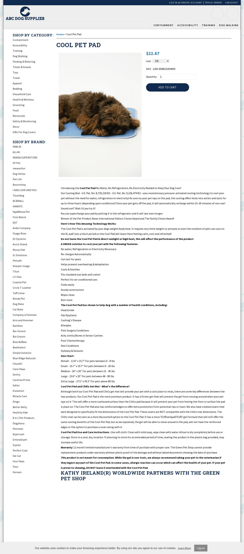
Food (15, 110)
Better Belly (20, 407)
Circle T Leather (22, 287)
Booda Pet (19, 298)
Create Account (191, 2)
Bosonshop (19, 184)
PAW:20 (17, 146)
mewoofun (19, 168)
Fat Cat (17, 456)
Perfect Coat (20, 450)
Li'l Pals (17, 277)
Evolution (18, 390)
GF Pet (17, 163)
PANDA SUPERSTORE (25, 157)
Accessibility (187, 25)
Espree (17, 445)
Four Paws (18, 461)
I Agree (201, 548)
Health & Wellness (23, 99)
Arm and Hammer (23, 320)
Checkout (231, 2)
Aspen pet (18, 434)
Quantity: (151, 76)
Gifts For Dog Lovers (24, 132)
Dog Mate (18, 304)
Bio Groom (19, 336)
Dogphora (18, 423)
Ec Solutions (20, 255)
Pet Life (17, 179)
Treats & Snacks (22, 67)
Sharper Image (21, 266)
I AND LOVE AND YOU (25, 190)
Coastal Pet (19, 282)
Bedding (17, 88)
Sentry (16, 374)
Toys (15, 72)
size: (148, 61)
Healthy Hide (20, 412)
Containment (164, 25)
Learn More (184, 548)
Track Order (213, 2)
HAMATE (18, 206)
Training (208, 25)
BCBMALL (18, 201)
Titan (16, 271)
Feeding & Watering (24, 61)
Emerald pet (20, 439)
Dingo (16, 401)
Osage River (19, 233)
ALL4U (16, 152)
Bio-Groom (19, 331)
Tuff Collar (19, 293)
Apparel (17, 83)
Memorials (19, 115)
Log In (173, 2)
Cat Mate (18, 309)
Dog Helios (19, 173)
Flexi (15, 466)
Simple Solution (22, 352)
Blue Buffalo (20, 342)
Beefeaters (19, 347)
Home (60, 34)
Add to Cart (167, 88)
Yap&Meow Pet (21, 211)
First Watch (19, 217)
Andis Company (21, 228)
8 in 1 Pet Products (23, 418)
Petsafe (17, 260)
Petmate (18, 428)
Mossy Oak (19, 249)
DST (15, 222)
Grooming (19, 105)
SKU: (148, 69)
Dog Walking (229, 25)
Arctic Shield (20, 244)
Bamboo (18, 325)
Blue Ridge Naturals (24, 358)
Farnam (17, 472)
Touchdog (18, 195)
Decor (16, 126)
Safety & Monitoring (24, 121)
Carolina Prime (21, 380)
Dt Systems (19, 239)
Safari (16, 385)
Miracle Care (20, 396)
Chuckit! (17, 363)
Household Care (22, 94)
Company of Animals (25, 314)
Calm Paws (19, 369)
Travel (16, 78)
